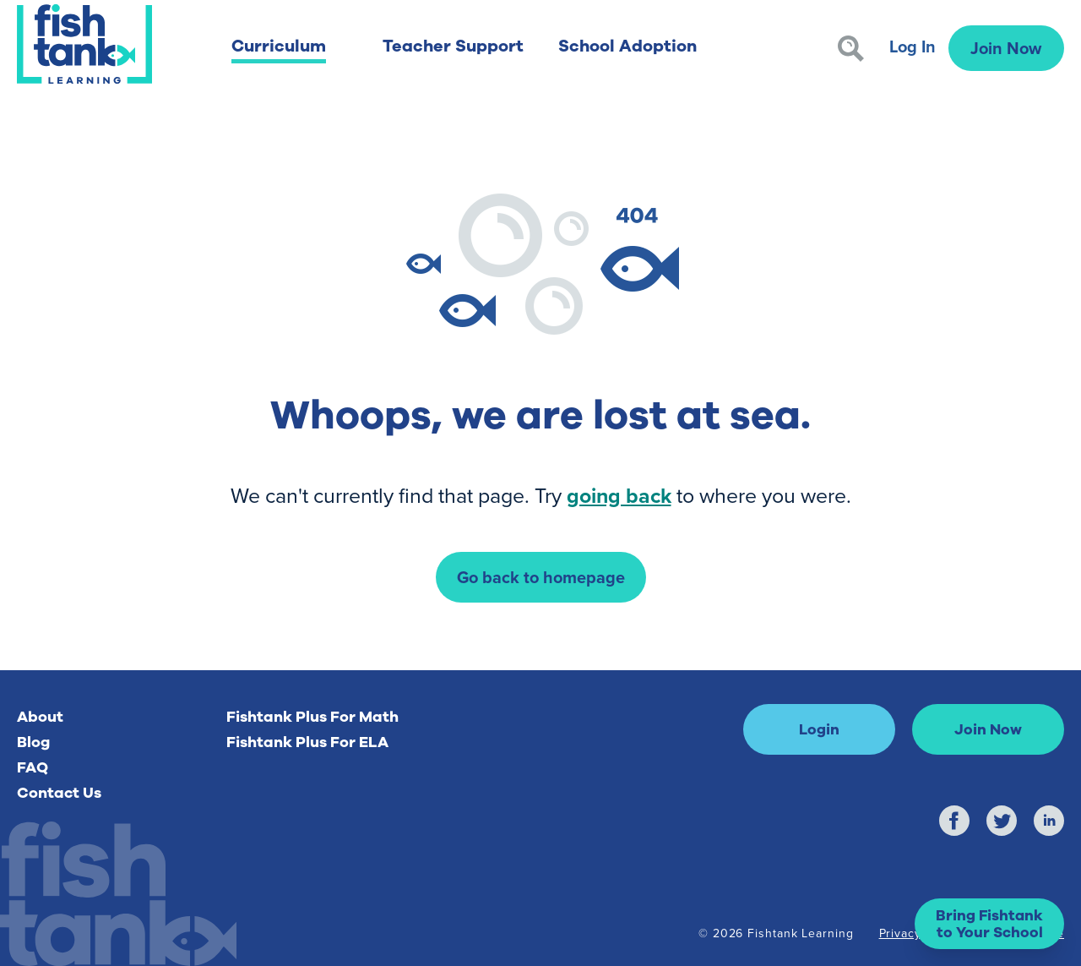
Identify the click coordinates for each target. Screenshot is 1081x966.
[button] (989, 923)
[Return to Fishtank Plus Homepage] (84, 44)
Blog (33, 742)
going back (619, 495)
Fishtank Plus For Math (312, 717)
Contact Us (59, 793)
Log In (912, 46)
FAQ (32, 767)
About (40, 717)
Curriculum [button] (278, 46)
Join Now (1005, 47)
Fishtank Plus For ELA (307, 742)
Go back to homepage (541, 577)
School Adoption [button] (627, 46)
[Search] (850, 48)
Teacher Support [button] (453, 46)
